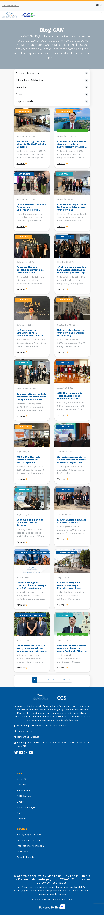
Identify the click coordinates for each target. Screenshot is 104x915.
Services (21, 784)
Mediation (52, 87)
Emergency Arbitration (29, 834)
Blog (19, 813)
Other (52, 94)
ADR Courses (24, 796)
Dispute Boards (52, 101)
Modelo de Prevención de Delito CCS (52, 899)
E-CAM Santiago (26, 807)
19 (64, 679)
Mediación (22, 851)
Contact (21, 818)
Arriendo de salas (10, 6)
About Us (22, 779)
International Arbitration (52, 80)
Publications (23, 790)
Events (21, 801)
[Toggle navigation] (99, 15)
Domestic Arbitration (52, 73)
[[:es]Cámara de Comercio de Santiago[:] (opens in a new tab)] (28, 15)
